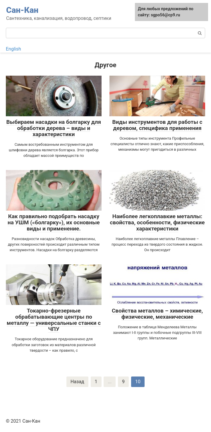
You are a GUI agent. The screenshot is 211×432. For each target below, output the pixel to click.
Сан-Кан (22, 10)
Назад (77, 381)
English (13, 49)
